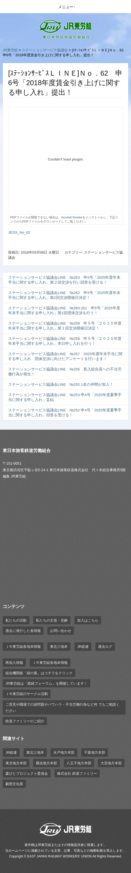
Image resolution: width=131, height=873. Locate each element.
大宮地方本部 (111, 763)
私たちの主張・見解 (52, 620)
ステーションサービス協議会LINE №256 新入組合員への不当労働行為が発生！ (64, 371)
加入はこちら (87, 620)
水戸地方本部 (63, 752)
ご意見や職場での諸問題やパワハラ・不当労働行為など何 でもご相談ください (62, 707)
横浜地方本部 (46, 763)
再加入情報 (14, 663)
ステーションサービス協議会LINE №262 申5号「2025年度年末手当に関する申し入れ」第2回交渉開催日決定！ (64, 295)
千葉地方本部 (94, 752)
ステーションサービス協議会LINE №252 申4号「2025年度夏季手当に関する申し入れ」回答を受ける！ (64, 412)
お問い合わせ (60, 631)
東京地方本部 (16, 763)
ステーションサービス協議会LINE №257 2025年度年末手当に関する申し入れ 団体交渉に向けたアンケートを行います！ (65, 356)
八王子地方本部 (79, 763)
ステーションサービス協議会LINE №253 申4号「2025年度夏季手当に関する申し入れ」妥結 (64, 397)
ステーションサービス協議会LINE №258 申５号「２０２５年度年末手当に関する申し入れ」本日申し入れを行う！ (64, 341)
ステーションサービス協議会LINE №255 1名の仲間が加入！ (60, 384)
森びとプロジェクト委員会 (26, 773)
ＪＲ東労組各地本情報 (23, 647)
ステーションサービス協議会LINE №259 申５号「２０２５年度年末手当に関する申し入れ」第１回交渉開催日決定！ (64, 325)
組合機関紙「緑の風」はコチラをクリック (39, 673)
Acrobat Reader (71, 217)
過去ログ (105, 647)
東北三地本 (59, 647)
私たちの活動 (16, 620)
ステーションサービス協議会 (45, 50)
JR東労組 (10, 50)
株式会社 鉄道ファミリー (77, 773)
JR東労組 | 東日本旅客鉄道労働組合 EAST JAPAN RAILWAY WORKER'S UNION (65, 29)
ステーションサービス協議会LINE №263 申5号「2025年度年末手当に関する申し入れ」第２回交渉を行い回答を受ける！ (64, 279)
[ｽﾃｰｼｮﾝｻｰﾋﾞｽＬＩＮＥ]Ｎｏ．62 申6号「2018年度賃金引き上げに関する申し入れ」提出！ (65, 82)
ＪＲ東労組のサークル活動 (26, 694)
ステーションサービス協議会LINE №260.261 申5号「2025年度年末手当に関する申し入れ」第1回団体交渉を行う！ (64, 310)
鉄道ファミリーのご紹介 (24, 721)
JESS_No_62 (19, 232)
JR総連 (83, 647)
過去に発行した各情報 (23, 631)
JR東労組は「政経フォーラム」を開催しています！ (46, 683)
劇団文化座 (14, 784)
